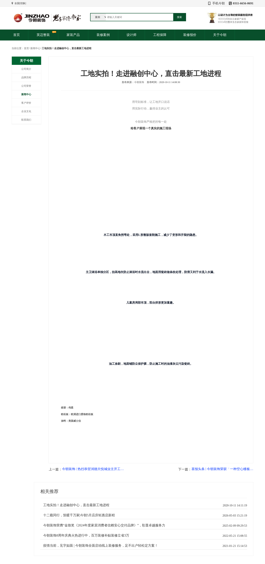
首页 (16, 35)
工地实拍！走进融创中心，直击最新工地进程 (76, 445)
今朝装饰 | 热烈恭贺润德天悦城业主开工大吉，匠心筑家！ (93, 409)
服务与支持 (53, 519)
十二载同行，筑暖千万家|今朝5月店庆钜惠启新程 (79, 456)
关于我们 (16, 519)
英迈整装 (43, 35)
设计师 (131, 35)
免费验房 (51, 535)
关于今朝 (219, 35)
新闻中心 (35, 48)
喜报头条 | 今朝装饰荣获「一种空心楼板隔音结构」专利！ (222, 409)
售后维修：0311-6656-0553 (135, 523)
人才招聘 (16, 535)
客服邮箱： (127, 534)
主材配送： (127, 531)
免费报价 (51, 527)
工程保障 (159, 35)
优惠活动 (16, 527)
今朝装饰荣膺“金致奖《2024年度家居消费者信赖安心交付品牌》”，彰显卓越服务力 (104, 466)
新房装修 (89, 535)
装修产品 (89, 519)
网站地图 (16, 539)
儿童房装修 (90, 539)
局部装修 (89, 531)
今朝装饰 (139, 82)
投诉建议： (127, 527)
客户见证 (16, 531)
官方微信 (210, 541)
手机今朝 (218, 3)
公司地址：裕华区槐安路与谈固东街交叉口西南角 (148, 538)
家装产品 (73, 35)
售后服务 (51, 539)
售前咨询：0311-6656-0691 (135, 519)
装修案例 (103, 35)
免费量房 (51, 531)
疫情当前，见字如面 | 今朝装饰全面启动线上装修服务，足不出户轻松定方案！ (100, 486)
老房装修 (89, 527)
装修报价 (189, 35)
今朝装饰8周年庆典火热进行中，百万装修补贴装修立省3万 (86, 476)
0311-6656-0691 (243, 3)
